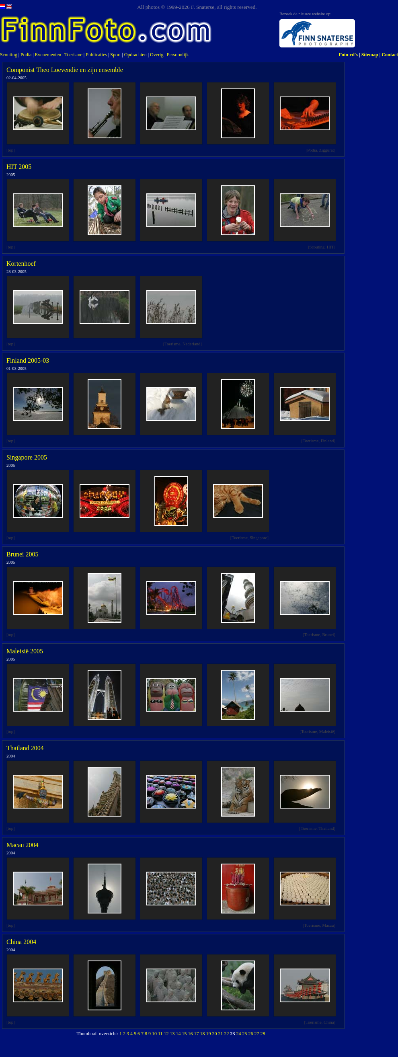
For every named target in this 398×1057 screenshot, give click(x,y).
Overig (156, 54)
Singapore (258, 538)
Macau (328, 925)
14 (178, 1033)
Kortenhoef (21, 263)
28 (263, 1033)
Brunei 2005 (22, 554)
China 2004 (21, 941)
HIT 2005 (18, 166)
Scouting (8, 54)
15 (184, 1033)
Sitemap (369, 54)
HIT (330, 247)
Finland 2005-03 (27, 360)
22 (226, 1033)
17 (196, 1033)
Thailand (326, 828)
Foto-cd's (348, 54)
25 (244, 1033)
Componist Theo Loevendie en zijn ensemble (64, 69)
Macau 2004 (22, 844)
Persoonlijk (178, 54)
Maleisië (326, 731)
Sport (115, 54)
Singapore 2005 (26, 457)
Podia (26, 54)
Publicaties (96, 54)
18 (202, 1033)
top (11, 150)
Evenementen (48, 54)
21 (220, 1033)
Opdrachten (135, 54)
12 (166, 1033)
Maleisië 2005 (24, 651)
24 (238, 1033)
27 (256, 1033)
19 (208, 1033)
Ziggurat (326, 150)
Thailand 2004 (25, 748)
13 (172, 1033)
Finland (327, 441)
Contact (390, 54)
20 (214, 1033)
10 (154, 1033)
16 (190, 1033)
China (329, 1022)
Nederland (191, 344)
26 (250, 1033)
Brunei (328, 634)
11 (160, 1033)
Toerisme (73, 54)
